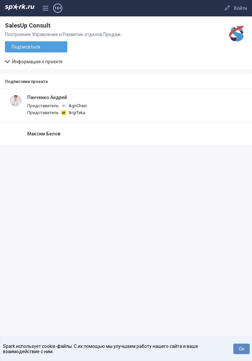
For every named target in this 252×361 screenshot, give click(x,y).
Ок (241, 348)
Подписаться (25, 47)
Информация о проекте (34, 61)
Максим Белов (43, 133)
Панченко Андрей (47, 97)
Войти (240, 8)
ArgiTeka (73, 112)
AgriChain (74, 106)
